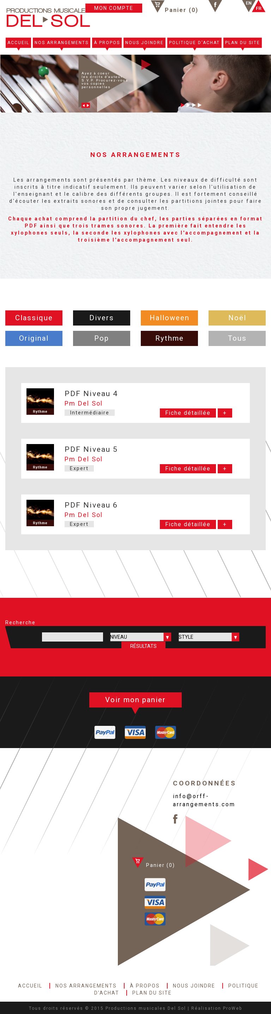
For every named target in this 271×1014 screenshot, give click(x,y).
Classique (34, 318)
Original (34, 338)
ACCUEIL (18, 42)
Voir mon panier (135, 700)
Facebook (215, 6)
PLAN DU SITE (242, 42)
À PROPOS (107, 42)
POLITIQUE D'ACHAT (194, 42)
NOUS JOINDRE (144, 42)
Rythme (169, 338)
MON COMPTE (113, 8)
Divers (101, 318)
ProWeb (232, 1008)
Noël (237, 318)
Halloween (169, 318)
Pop (101, 338)
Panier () (181, 10)
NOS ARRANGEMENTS (62, 42)
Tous (237, 338)
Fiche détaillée (188, 412)
